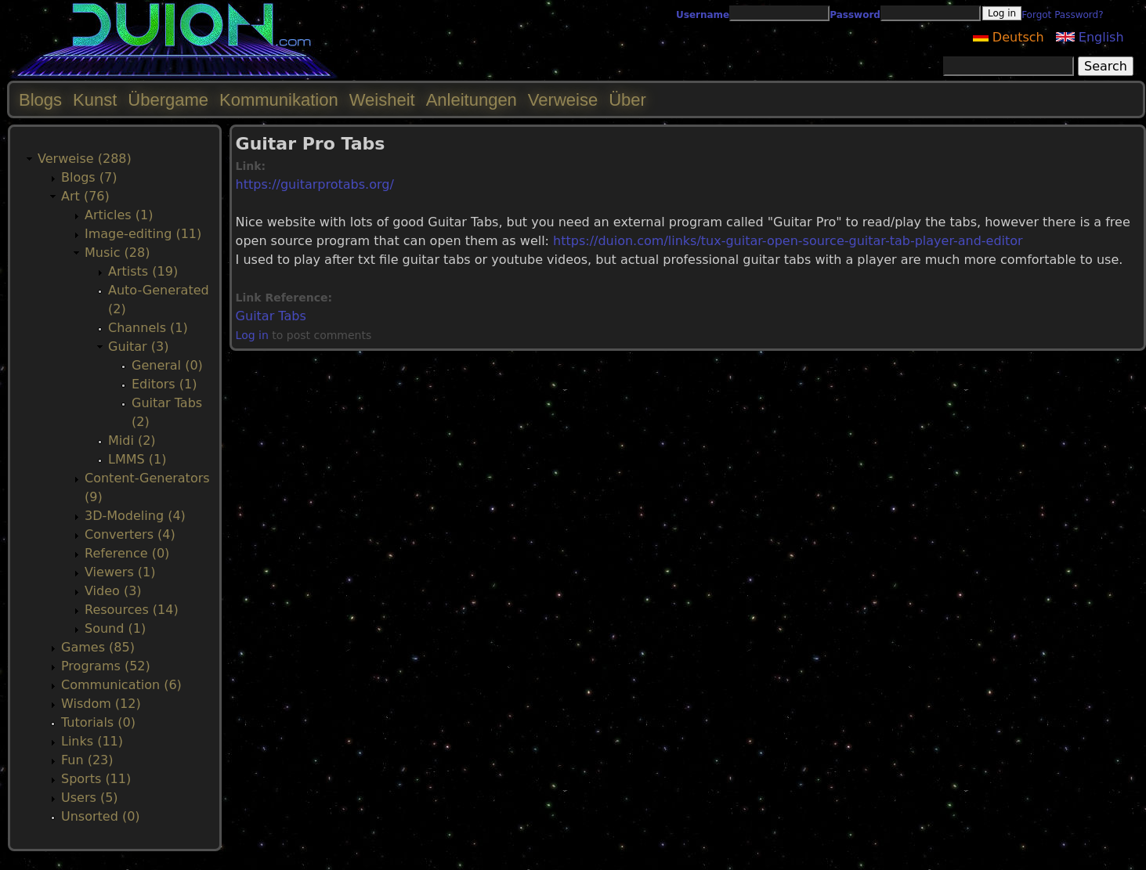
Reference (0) (127, 553)
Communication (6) (121, 684)
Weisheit (382, 100)
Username (702, 14)
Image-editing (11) (143, 233)
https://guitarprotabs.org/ (315, 184)
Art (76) (85, 196)
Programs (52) (105, 666)
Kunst (95, 100)
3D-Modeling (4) (135, 515)
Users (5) (89, 797)
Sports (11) (96, 778)
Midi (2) (132, 440)
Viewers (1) (120, 572)
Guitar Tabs (271, 316)
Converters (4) (130, 534)
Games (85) (98, 647)
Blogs (40, 100)
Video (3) (113, 590)
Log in (252, 335)
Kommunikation (278, 100)
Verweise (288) (85, 158)
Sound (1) (115, 628)
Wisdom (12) (101, 703)
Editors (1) (164, 384)
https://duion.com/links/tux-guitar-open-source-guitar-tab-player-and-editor (788, 240)
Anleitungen (471, 100)
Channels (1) (148, 327)
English (1090, 37)
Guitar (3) (138, 346)
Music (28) (117, 252)
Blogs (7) (89, 177)
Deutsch (1008, 37)
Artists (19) (143, 271)
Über (627, 100)
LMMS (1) (137, 459)
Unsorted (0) (100, 816)
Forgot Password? (1062, 14)
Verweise (563, 100)
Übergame (168, 100)
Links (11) (92, 741)
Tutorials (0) (98, 722)
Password (855, 14)
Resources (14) (132, 609)
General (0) (167, 365)
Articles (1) (119, 215)
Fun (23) (87, 760)
